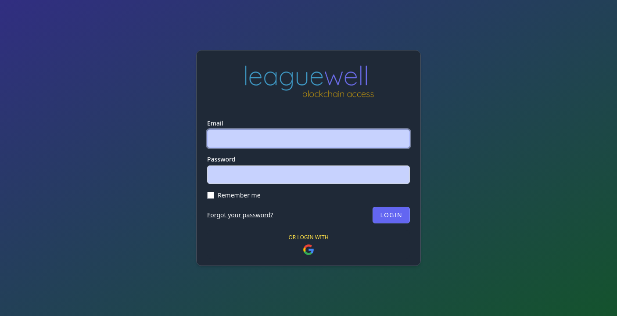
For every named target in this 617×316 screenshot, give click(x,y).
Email (215, 123)
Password (221, 159)
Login (391, 215)
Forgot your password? (240, 215)
